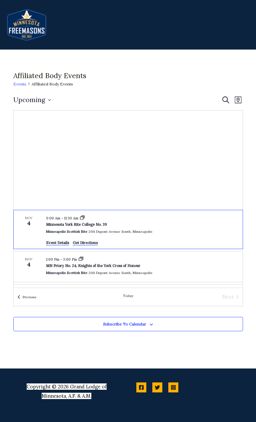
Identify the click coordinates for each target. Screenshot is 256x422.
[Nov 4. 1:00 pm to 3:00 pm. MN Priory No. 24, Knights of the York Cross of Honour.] (128, 266)
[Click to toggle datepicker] (32, 100)
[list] (128, 249)
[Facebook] (141, 387)
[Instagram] (173, 387)
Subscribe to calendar (124, 324)
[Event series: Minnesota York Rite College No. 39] (82, 218)
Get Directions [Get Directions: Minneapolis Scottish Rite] (85, 242)
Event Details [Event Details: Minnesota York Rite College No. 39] (57, 242)
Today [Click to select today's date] (128, 296)
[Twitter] (157, 387)
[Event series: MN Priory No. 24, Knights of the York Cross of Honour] (81, 259)
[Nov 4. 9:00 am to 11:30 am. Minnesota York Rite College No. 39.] (128, 229)
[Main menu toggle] (242, 24)
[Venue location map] (128, 160)
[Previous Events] (27, 297)
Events (19, 83)
